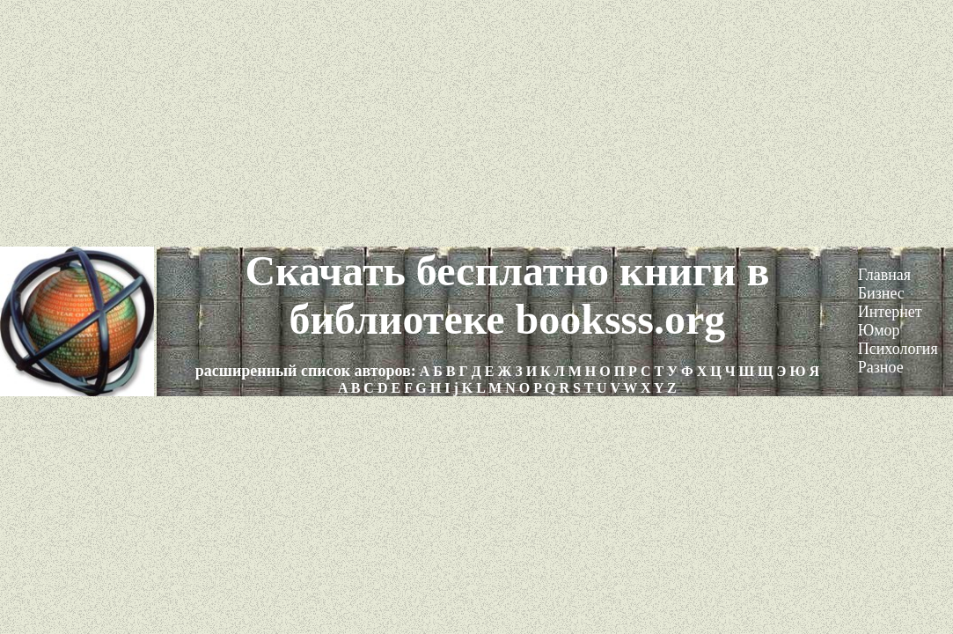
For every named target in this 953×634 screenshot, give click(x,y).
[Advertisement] (476, 123)
